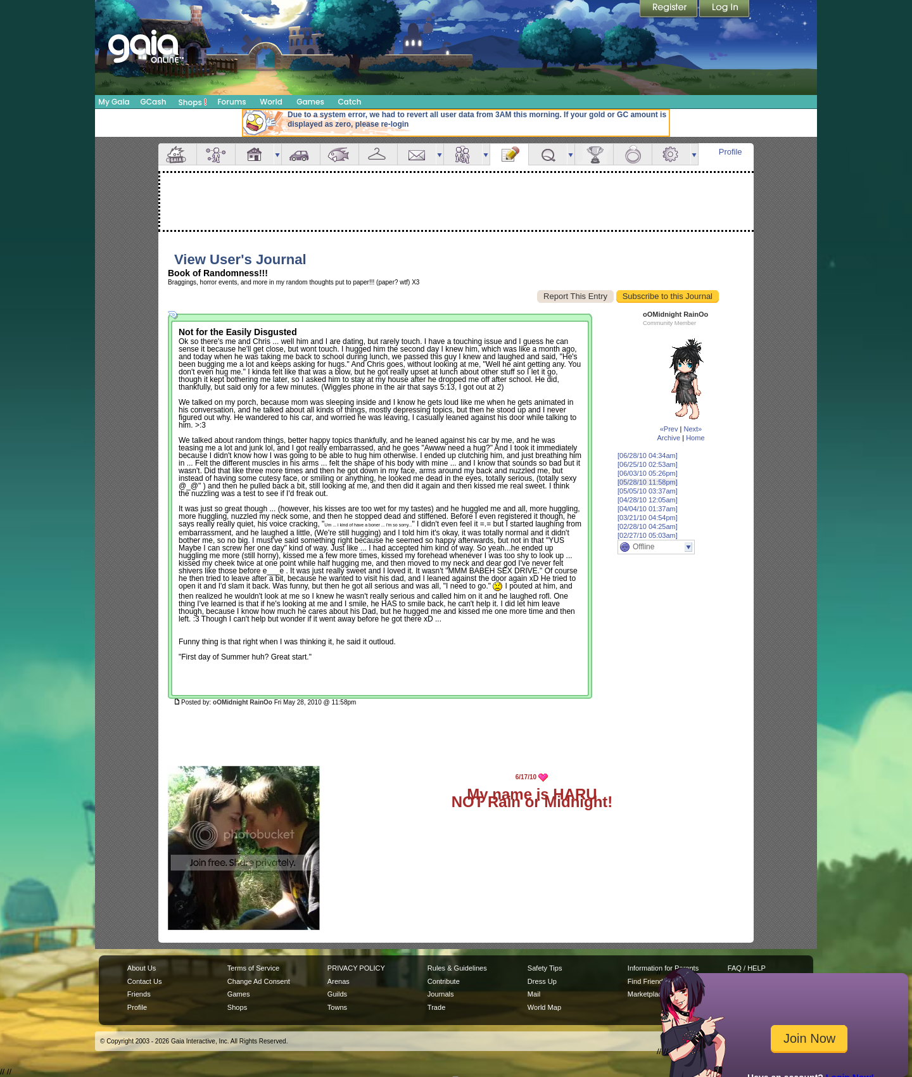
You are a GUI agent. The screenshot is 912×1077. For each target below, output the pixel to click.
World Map (544, 1007)
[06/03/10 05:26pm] (648, 473)
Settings (671, 154)
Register (669, 9)
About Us (141, 968)
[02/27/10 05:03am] (648, 535)
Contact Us (144, 981)
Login (724, 9)
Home (695, 438)
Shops (193, 102)
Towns (337, 1007)
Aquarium (339, 154)
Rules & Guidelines (457, 968)
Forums (231, 101)
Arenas (338, 981)
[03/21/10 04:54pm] (648, 517)
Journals (441, 994)
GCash (154, 101)
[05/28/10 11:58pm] (648, 482)
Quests (548, 154)
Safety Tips (545, 968)
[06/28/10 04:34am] (648, 455)
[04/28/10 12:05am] (648, 500)
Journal (509, 154)
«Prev (669, 429)
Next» (692, 429)
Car (301, 154)
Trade (436, 1007)
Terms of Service (253, 968)
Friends (463, 154)
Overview (177, 154)
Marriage (633, 154)
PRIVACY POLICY (356, 968)
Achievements (594, 154)
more (277, 154)
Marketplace (647, 994)
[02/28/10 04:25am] (648, 526)
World (271, 101)
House (255, 154)
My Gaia (113, 101)
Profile (730, 151)
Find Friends (647, 981)
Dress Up (542, 981)
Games (310, 101)
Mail (417, 154)
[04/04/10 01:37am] (648, 509)
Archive (668, 438)
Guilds (337, 994)
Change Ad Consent (258, 981)
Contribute (444, 981)
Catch (350, 101)
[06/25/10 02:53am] (648, 464)
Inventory (378, 154)
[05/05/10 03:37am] (648, 491)
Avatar (216, 154)
